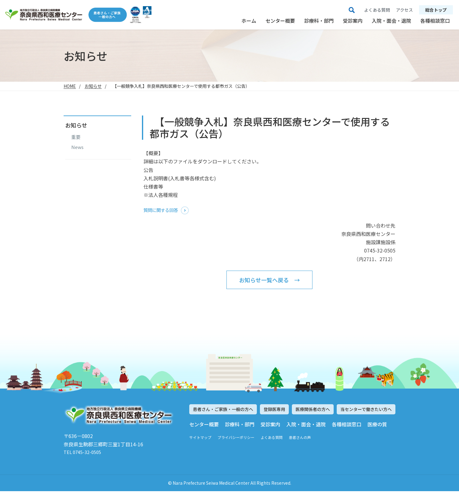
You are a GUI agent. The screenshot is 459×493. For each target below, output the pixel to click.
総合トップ (436, 10)
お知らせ (93, 86)
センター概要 (280, 20)
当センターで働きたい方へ (366, 410)
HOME (70, 86)
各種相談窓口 (435, 20)
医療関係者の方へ (313, 410)
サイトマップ (200, 438)
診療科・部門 (319, 20)
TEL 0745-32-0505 (84, 453)
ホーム (248, 20)
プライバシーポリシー (236, 438)
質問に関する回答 (163, 210)
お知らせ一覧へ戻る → (269, 280)
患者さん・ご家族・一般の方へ (223, 410)
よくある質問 (272, 438)
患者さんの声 (300, 438)
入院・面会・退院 (391, 20)
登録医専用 (274, 410)
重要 (75, 137)
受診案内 (353, 20)
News (77, 147)
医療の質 (377, 424)
